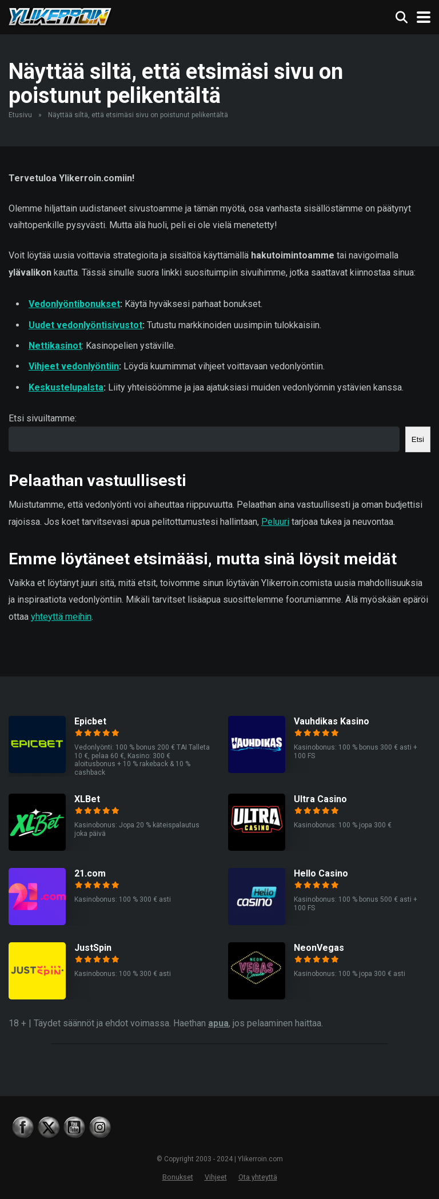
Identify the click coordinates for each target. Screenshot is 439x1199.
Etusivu (20, 115)
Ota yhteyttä (257, 1177)
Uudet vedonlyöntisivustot (85, 325)
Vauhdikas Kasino (331, 721)
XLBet (87, 799)
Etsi (418, 439)
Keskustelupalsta (66, 387)
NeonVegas (319, 947)
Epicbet (90, 721)
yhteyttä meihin (61, 616)
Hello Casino (321, 873)
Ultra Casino (320, 799)
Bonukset (177, 1177)
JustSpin (92, 947)
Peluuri (275, 521)
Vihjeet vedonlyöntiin (74, 366)
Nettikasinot (55, 345)
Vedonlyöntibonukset (74, 303)
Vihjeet (216, 1177)
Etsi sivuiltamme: (43, 418)
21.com (90, 873)
